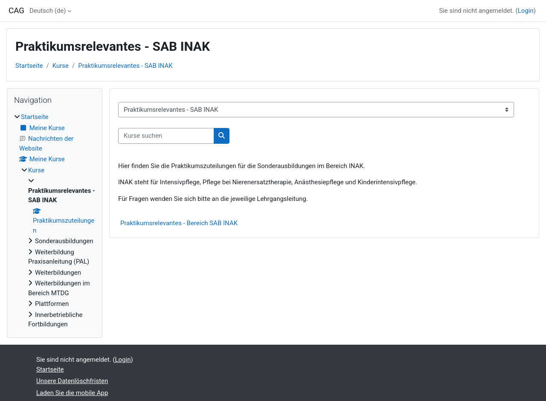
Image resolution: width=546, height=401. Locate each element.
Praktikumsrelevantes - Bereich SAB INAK (179, 223)
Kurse (60, 66)
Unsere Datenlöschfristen (72, 381)
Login (526, 11)
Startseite (29, 66)
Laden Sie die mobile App (72, 393)
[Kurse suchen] (166, 136)
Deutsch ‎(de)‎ (47, 11)
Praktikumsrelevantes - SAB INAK (125, 66)
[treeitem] (54, 220)
